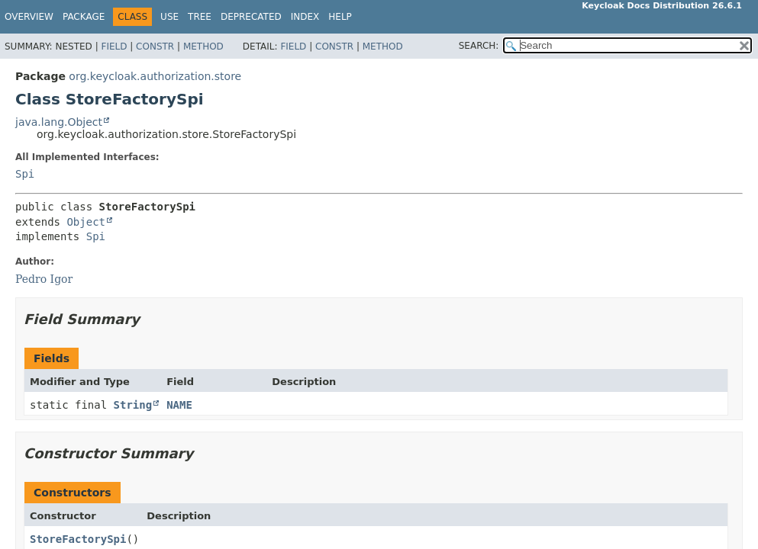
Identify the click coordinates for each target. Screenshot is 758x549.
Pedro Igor (44, 279)
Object (85, 222)
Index (305, 16)
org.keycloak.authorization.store (155, 76)
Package (84, 16)
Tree (199, 16)
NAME (179, 405)
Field (114, 46)
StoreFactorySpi (78, 539)
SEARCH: (479, 45)
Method (203, 46)
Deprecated (251, 16)
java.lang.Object (58, 122)
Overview (29, 16)
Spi (24, 174)
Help (340, 16)
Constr (155, 46)
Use (169, 16)
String (133, 405)
